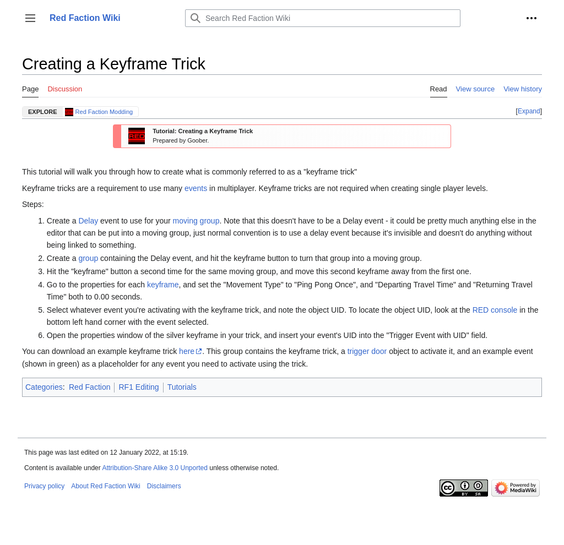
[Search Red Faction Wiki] (322, 18)
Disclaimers (164, 486)
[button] (30, 18)
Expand (529, 111)
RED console (495, 310)
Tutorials (182, 387)
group (88, 258)
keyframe (163, 284)
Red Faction (89, 387)
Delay (88, 220)
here (186, 351)
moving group (196, 220)
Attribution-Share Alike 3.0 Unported (154, 468)
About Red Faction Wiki (105, 486)
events (196, 188)
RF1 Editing (138, 387)
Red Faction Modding (104, 111)
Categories (44, 387)
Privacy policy (44, 486)
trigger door (367, 351)
